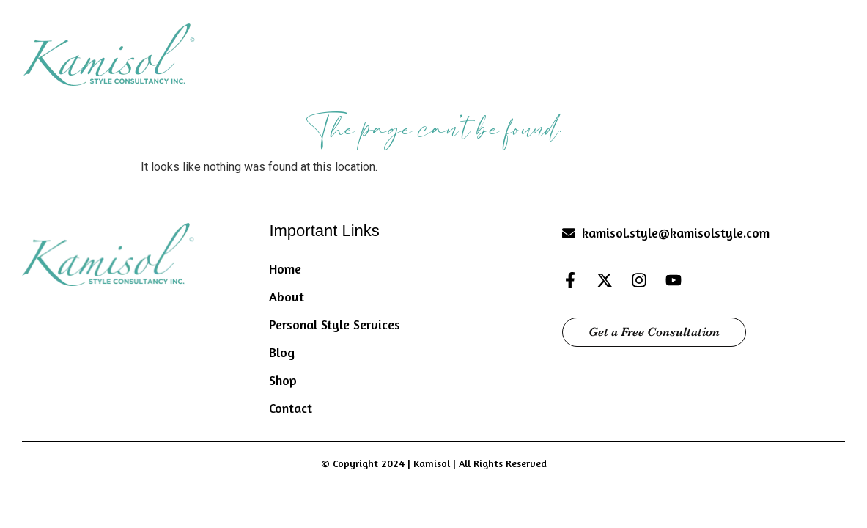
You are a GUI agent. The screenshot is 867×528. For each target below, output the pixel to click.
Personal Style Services (569, 51)
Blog (688, 51)
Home (368, 51)
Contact (820, 51)
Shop (749, 51)
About (441, 51)
